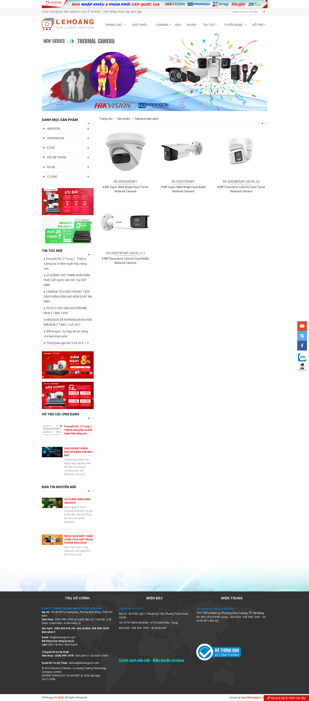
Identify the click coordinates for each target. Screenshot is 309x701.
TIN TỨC (209, 24)
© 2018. (59, 697)
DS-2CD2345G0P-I (125, 181)
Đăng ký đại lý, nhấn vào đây (286, 698)
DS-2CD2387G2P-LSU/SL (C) (241, 181)
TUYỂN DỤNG (233, 24)
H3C (178, 24)
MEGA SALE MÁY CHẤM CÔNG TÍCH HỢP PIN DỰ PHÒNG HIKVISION (78, 539)
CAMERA (162, 24)
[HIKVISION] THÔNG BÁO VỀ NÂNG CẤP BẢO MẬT (78, 452)
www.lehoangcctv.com (254, 697)
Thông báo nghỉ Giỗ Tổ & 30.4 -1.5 (67, 343)
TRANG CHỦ (113, 24)
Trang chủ (106, 118)
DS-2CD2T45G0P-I (183, 181)
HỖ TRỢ (257, 24)
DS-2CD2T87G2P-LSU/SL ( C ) (125, 253)
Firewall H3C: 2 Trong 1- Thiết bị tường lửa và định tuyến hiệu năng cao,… (65, 263)
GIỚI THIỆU (139, 24)
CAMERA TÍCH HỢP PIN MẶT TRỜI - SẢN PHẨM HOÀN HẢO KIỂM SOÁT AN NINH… (68, 296)
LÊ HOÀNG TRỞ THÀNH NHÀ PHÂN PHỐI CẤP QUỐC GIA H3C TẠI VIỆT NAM (67, 280)
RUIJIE (191, 24)
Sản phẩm (123, 118)
